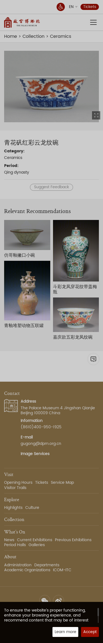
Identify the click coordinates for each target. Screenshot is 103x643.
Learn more (65, 632)
